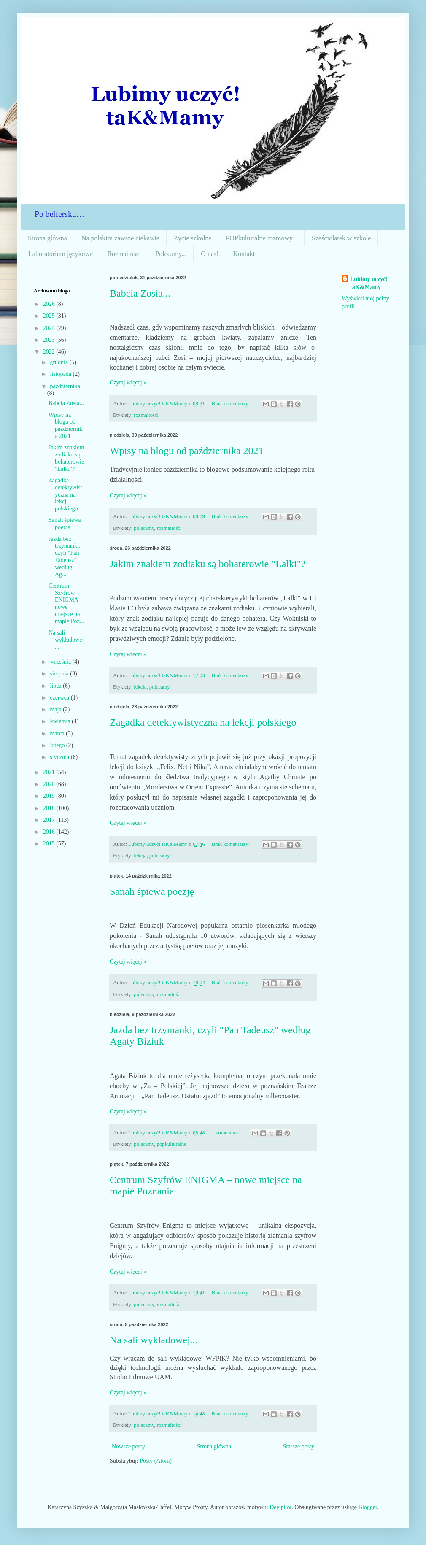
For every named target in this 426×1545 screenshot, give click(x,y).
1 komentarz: (226, 1133)
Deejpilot (280, 1507)
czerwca (60, 697)
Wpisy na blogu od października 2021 (187, 450)
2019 (50, 796)
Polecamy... (170, 253)
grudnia (59, 362)
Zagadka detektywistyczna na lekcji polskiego (203, 722)
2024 (50, 328)
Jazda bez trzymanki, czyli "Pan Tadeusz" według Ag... (64, 557)
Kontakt (244, 253)
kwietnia (61, 721)
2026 (50, 304)
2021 (50, 772)
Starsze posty (298, 1446)
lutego (58, 745)
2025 (50, 316)
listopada (61, 374)
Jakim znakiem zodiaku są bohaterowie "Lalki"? (207, 563)
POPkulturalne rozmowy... (261, 238)
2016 (50, 832)
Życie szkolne (192, 238)
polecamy (144, 528)
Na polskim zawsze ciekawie (120, 238)
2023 (50, 340)
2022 (50, 351)
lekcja (140, 687)
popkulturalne (171, 1144)
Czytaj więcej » (128, 382)
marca (58, 733)
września (61, 662)
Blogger (368, 1507)
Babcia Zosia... (140, 293)
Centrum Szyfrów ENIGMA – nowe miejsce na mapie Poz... (66, 603)
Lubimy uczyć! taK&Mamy (369, 283)
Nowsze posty (128, 1446)
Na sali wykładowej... (154, 1339)
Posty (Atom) (156, 1461)
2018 (50, 808)
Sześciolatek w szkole (341, 238)
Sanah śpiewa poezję (152, 891)
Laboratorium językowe (60, 253)
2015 (50, 843)
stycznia (60, 757)
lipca (56, 686)
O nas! (209, 253)
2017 (50, 820)
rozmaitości (146, 415)
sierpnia (60, 673)
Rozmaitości (124, 253)
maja (56, 709)
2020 (50, 784)
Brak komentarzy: (231, 404)
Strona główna (47, 238)
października (65, 386)
